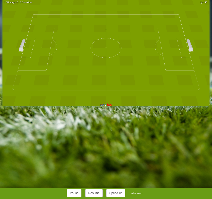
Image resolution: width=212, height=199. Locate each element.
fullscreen (136, 193)
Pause (74, 193)
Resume (94, 193)
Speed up (115, 193)
